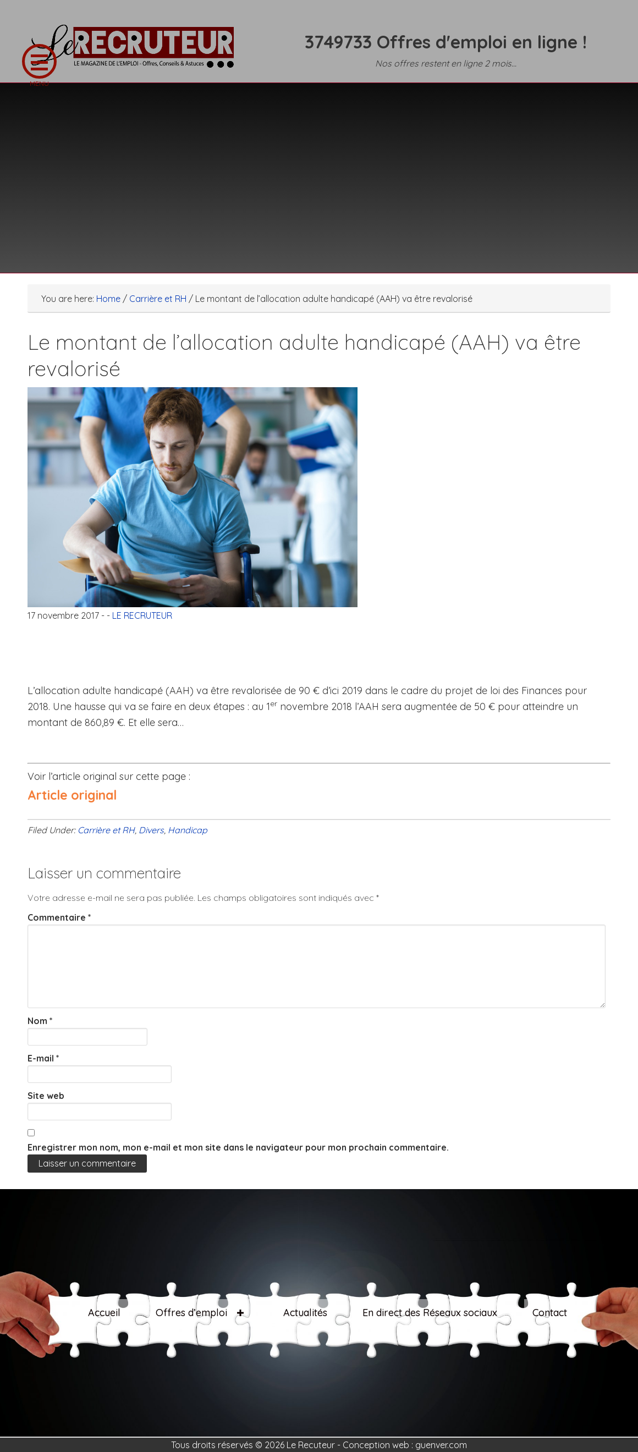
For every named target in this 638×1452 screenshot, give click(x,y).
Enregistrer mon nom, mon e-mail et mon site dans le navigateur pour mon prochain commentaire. (238, 1147)
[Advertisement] (319, 171)
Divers (151, 829)
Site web (46, 1095)
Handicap (187, 829)
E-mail (43, 1058)
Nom (40, 1020)
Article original (72, 795)
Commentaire (59, 917)
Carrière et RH (106, 829)
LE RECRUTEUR (138, 52)
